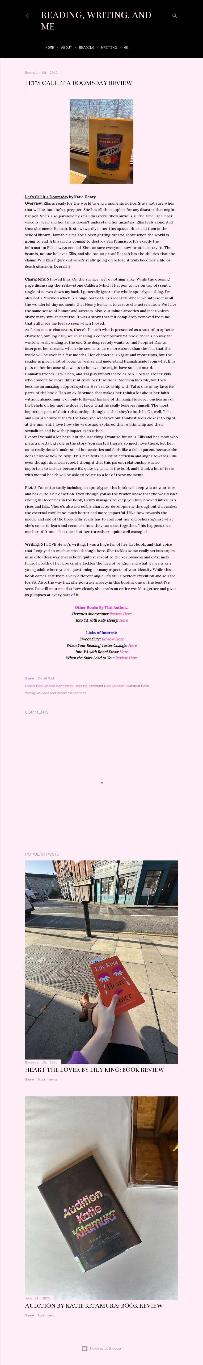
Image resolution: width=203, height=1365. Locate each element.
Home (45, 48)
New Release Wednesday (54, 686)
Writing (104, 48)
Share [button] (29, 678)
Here (123, 620)
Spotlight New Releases (106, 686)
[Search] (175, 15)
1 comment (46, 1315)
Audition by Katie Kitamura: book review (94, 1305)
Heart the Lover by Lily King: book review (94, 1069)
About (62, 48)
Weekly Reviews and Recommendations (55, 693)
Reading (82, 48)
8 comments (47, 1079)
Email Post (46, 678)
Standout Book (137, 686)
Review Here (120, 614)
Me (121, 48)
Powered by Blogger (101, 1348)
